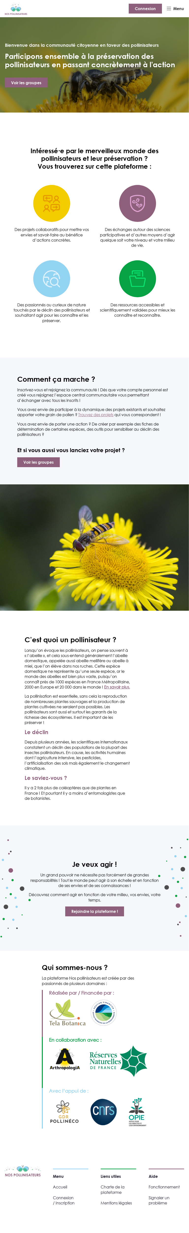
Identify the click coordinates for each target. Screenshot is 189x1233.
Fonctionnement (164, 1186)
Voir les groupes (26, 82)
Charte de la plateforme (113, 1189)
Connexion (145, 8)
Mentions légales (116, 1202)
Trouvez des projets (95, 414)
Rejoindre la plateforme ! (94, 911)
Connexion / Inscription (64, 1200)
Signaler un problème (159, 1200)
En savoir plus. (117, 687)
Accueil (60, 1186)
